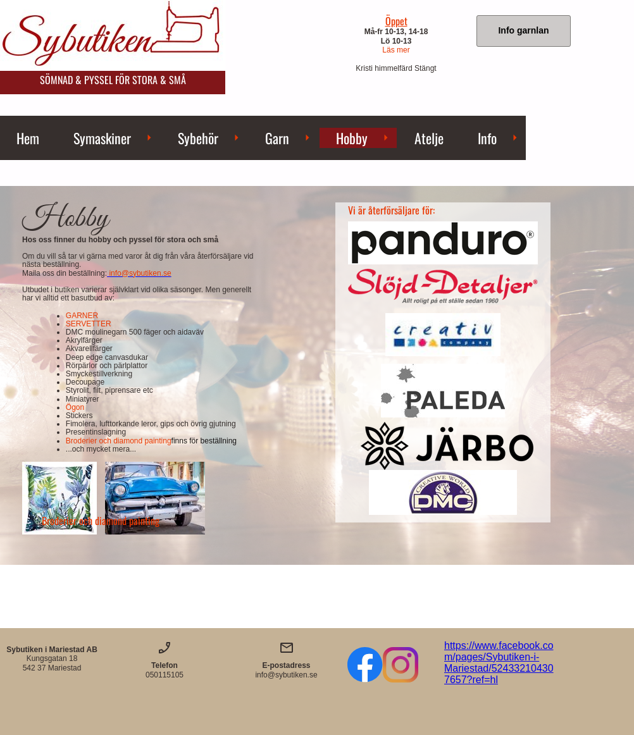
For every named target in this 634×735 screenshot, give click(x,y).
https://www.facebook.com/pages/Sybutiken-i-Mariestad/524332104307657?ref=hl (499, 662)
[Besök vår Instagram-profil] (400, 664)
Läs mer (395, 50)
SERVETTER (88, 323)
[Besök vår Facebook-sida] (365, 664)
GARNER (82, 315)
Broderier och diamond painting (151, 440)
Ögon (75, 407)
